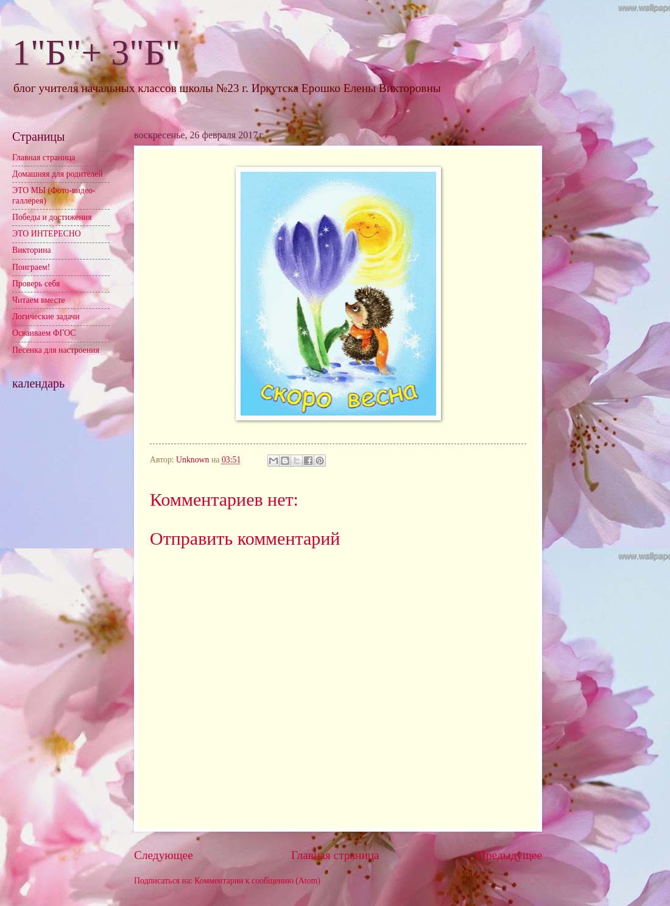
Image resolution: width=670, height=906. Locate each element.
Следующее (163, 855)
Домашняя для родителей (57, 174)
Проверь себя (36, 283)
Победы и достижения (52, 217)
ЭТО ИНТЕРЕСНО (46, 233)
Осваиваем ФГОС (44, 333)
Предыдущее (510, 855)
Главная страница (335, 855)
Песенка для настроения (55, 350)
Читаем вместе (38, 300)
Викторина (31, 250)
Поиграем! (31, 267)
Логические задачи (46, 316)
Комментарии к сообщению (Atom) (257, 880)
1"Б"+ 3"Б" (96, 52)
